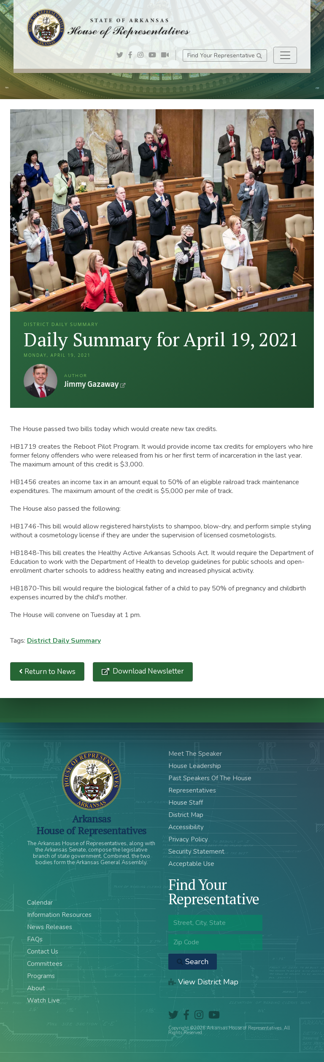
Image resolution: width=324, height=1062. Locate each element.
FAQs (35, 939)
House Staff (185, 802)
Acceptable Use (191, 864)
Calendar (40, 902)
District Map (185, 815)
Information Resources (59, 915)
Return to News (47, 672)
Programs (41, 976)
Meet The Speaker (195, 753)
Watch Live (43, 1000)
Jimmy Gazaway (40, 381)
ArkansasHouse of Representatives (91, 824)
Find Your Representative (224, 55)
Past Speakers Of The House (209, 778)
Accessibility (186, 827)
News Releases (49, 927)
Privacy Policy (188, 839)
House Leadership (194, 766)
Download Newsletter (147, 671)
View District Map (203, 982)
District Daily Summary (64, 640)
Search (192, 962)
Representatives (192, 790)
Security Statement (196, 851)
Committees (44, 964)
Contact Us (42, 951)
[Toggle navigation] (285, 55)
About (36, 988)
